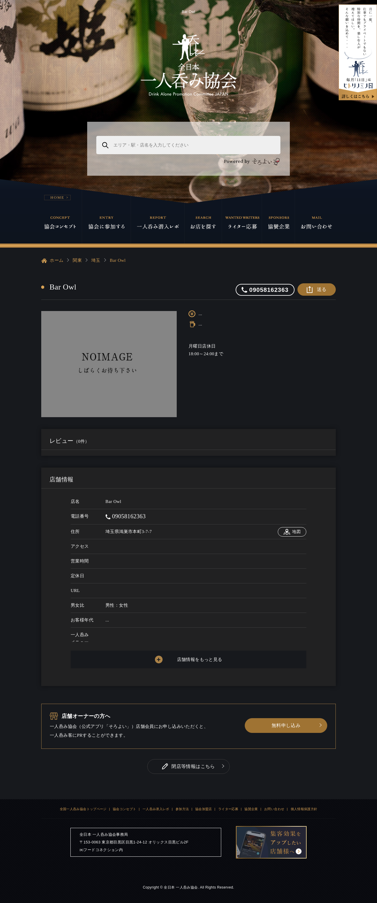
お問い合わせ (274, 809)
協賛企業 (251, 809)
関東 (77, 260)
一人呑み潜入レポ (156, 809)
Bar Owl (118, 260)
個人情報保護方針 (304, 809)
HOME (57, 197)
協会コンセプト (124, 809)
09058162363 (125, 516)
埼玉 (95, 260)
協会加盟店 (203, 809)
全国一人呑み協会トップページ (83, 809)
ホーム (52, 261)
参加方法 (182, 809)
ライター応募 (228, 809)
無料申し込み (286, 725)
